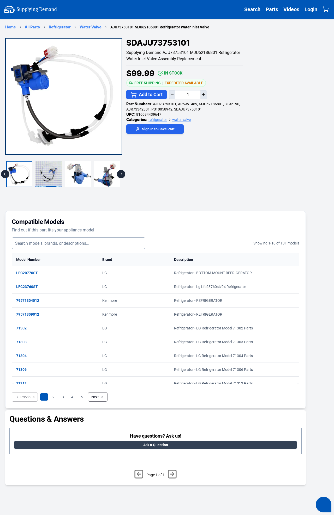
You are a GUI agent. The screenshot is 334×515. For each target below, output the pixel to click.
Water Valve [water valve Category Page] (91, 27)
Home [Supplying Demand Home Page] (10, 27)
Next (97, 397)
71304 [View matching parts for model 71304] (24, 356)
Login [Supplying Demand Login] (311, 9)
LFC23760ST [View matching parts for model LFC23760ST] (29, 287)
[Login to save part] (155, 129)
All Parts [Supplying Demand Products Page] (32, 27)
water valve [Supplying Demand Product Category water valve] (181, 120)
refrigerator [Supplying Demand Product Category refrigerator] (157, 120)
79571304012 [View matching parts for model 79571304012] (30, 300)
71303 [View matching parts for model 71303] (24, 342)
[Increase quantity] (203, 94)
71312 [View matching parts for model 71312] (24, 383)
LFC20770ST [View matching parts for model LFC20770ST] (29, 273)
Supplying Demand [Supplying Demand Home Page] (30, 9)
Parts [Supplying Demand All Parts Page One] (272, 9)
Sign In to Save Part (155, 129)
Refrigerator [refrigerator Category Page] (60, 27)
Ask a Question (155, 445)
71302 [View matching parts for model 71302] (24, 328)
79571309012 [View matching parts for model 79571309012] (30, 314)
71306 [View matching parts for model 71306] (24, 369)
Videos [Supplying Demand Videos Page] (291, 9)
